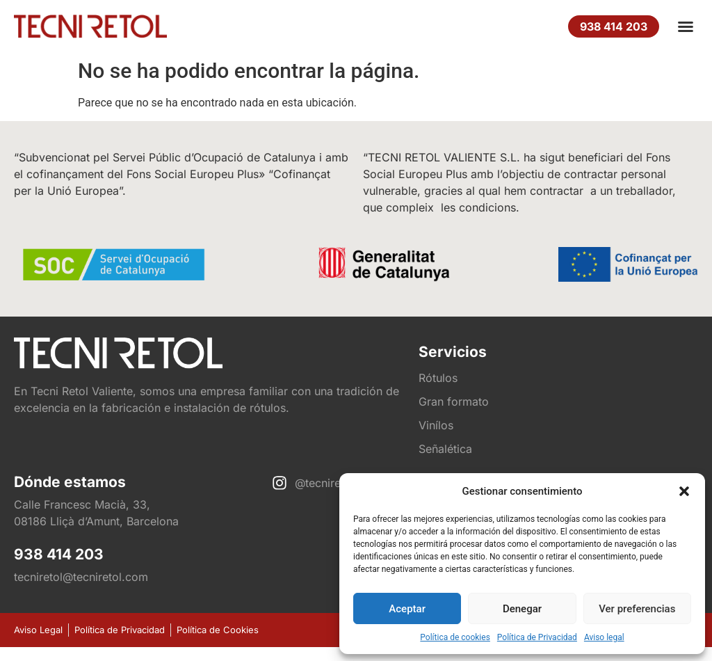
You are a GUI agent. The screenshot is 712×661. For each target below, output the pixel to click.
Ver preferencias (637, 609)
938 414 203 (59, 554)
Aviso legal (604, 637)
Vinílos (436, 425)
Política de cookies (455, 637)
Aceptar (407, 609)
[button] (684, 491)
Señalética (445, 449)
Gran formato (454, 401)
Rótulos (438, 378)
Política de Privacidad (537, 637)
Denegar (522, 609)
